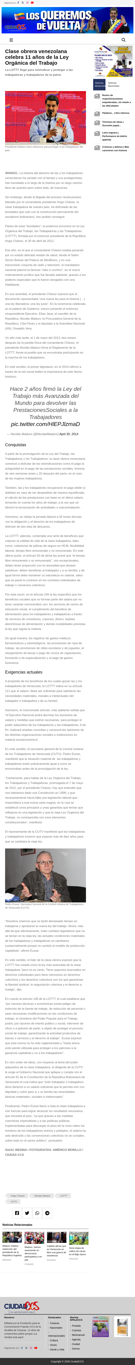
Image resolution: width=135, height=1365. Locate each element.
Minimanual (78, 1335)
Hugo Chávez (18, 1195)
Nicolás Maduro (42, 1195)
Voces (53, 1345)
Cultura (54, 1340)
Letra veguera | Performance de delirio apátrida (114, 136)
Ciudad (76, 1344)
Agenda (76, 1339)
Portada (76, 1325)
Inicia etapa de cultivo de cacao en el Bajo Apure (77, 1251)
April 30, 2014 (68, 434)
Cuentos (76, 1330)
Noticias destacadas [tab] (100, 84)
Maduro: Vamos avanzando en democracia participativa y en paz (33, 1253)
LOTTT (63, 1195)
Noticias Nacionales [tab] (113, 84)
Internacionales (56, 1335)
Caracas (54, 1323)
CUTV (14, 1201)
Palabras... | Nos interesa (115, 113)
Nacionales (56, 1327)
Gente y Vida (57, 1349)
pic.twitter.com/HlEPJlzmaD (45, 424)
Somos (76, 1348)
